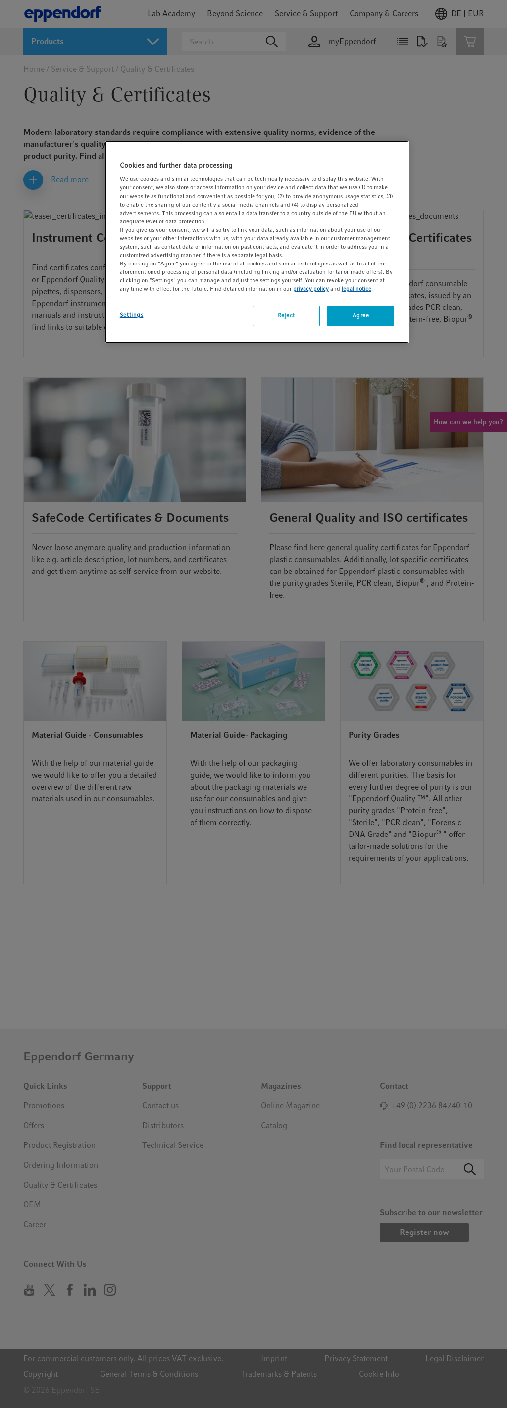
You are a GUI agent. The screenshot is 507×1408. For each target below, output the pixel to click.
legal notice (356, 288)
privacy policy (311, 288)
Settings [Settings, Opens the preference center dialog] (132, 314)
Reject (286, 315)
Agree (361, 315)
